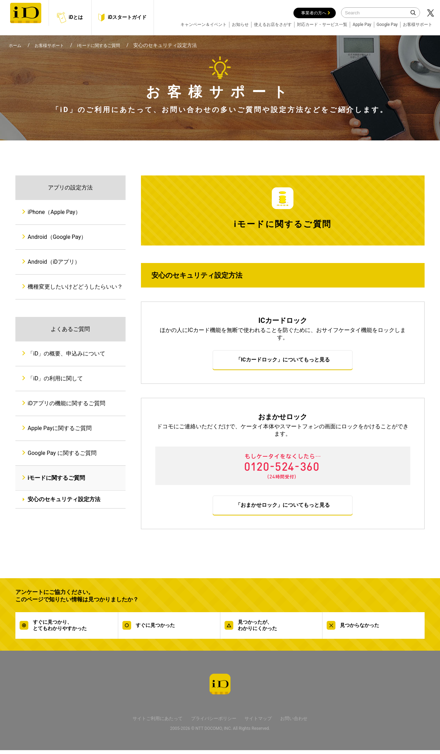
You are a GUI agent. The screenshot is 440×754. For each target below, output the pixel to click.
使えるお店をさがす (273, 24)
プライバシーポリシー (213, 722)
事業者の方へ (313, 13)
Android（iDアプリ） (54, 261)
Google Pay (387, 24)
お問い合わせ (303, 722)
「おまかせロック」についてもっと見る (282, 507)
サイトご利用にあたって (150, 722)
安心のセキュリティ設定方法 (64, 499)
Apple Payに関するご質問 (60, 428)
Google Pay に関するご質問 (62, 453)
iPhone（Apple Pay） (54, 212)
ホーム (16, 45)
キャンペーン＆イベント (203, 24)
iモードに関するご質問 (109, 45)
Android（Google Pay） (57, 237)
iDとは (70, 17)
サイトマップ (263, 722)
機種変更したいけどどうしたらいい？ (75, 286)
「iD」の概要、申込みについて (66, 353)
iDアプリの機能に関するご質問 (66, 403)
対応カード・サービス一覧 (322, 24)
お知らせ (240, 24)
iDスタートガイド (122, 18)
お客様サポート (417, 24)
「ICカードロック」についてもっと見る (283, 360)
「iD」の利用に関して (55, 378)
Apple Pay (362, 24)
